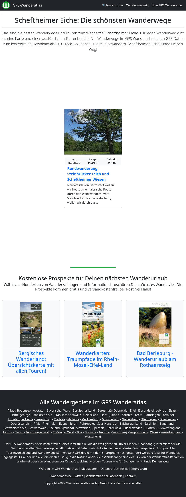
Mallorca (73, 419)
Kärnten (127, 415)
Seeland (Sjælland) (61, 428)
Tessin (19, 432)
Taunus (8, 432)
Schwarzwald (37, 428)
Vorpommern (139, 432)
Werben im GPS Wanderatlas (58, 469)
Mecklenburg (91, 419)
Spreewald (114, 428)
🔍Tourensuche (112, 5)
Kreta (138, 415)
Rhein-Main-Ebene (55, 424)
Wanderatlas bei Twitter (66, 476)
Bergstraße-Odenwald (113, 410)
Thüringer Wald (63, 432)
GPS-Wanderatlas (27, 5)
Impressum (139, 469)
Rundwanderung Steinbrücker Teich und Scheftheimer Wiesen (88, 174)
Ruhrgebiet (87, 424)
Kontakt (130, 476)
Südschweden (133, 428)
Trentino (104, 432)
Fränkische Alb (42, 415)
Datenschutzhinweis (114, 469)
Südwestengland (169, 428)
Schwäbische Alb (15, 428)
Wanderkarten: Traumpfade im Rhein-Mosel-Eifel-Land (93, 359)
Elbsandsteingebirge (152, 410)
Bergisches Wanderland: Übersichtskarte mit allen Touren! (31, 362)
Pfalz (37, 424)
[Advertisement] (93, 80)
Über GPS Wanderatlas (166, 5)
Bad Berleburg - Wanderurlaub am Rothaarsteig (155, 359)
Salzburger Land (131, 424)
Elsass (173, 410)
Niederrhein (130, 419)
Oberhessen (167, 419)
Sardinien (151, 424)
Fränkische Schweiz (68, 415)
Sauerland (167, 424)
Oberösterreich (21, 424)
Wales (154, 432)
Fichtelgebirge (20, 415)
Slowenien (83, 428)
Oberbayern (149, 419)
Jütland (114, 415)
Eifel (133, 410)
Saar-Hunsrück (107, 424)
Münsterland (110, 419)
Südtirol (150, 428)
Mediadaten (89, 469)
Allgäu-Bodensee (19, 410)
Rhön (73, 424)
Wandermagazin (137, 5)
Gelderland (90, 415)
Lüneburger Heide (20, 419)
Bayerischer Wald (58, 410)
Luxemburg (43, 419)
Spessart (98, 428)
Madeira (59, 419)
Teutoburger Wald (38, 432)
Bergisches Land (84, 410)
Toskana (90, 432)
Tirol (79, 432)
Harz (104, 415)
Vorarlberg (119, 432)
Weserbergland (171, 432)
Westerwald (93, 437)
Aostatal (38, 410)
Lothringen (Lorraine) (159, 415)
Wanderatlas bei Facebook (104, 476)
